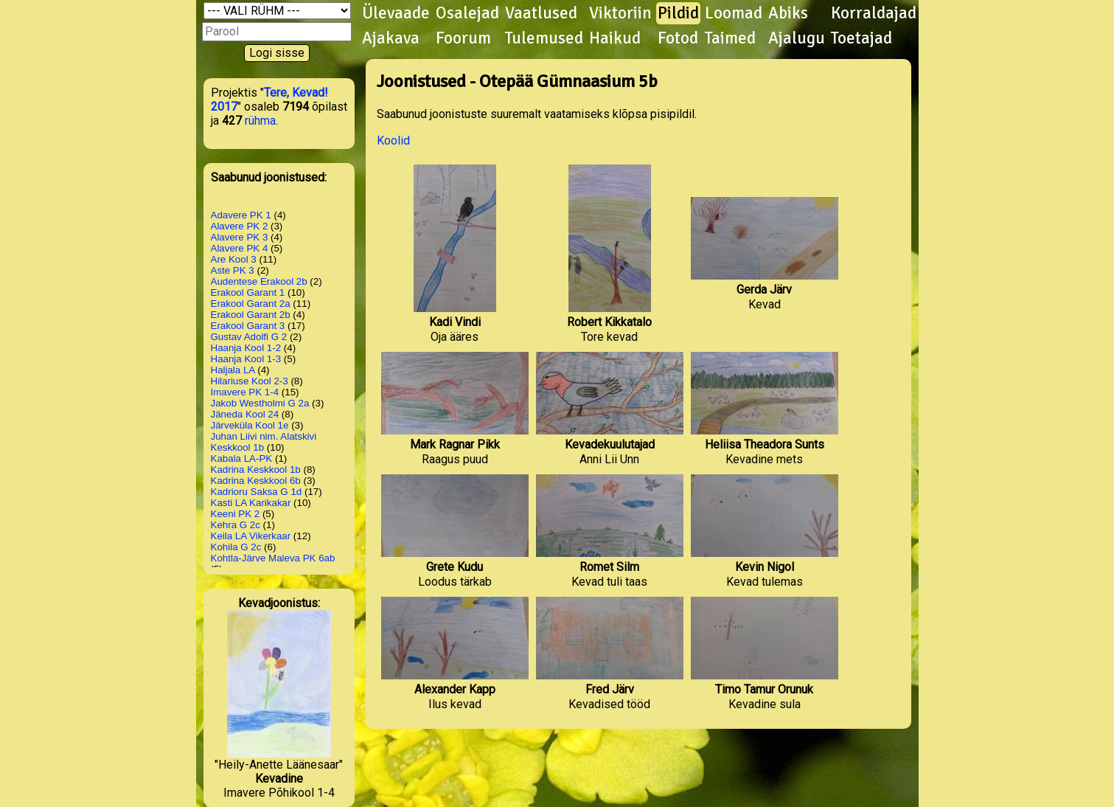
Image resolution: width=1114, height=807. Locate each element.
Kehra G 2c (235, 524)
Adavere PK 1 (241, 215)
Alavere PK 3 (239, 237)
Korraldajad (873, 13)
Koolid (393, 141)
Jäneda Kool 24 (245, 414)
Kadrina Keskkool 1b (256, 469)
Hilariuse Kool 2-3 (249, 381)
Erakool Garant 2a (250, 303)
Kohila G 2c (236, 547)
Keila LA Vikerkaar (251, 535)
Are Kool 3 (234, 259)
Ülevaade (396, 13)
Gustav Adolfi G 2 (249, 336)
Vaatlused (541, 13)
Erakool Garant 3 (248, 325)
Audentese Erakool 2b (259, 281)
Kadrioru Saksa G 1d (256, 491)
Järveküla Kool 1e (250, 425)
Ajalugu (796, 38)
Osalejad (467, 13)
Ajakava (391, 38)
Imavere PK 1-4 (245, 392)
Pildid (678, 13)
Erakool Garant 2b (250, 314)
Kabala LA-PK (242, 458)
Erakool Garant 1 (248, 292)
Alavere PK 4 (239, 248)
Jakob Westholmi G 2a (260, 403)
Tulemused (544, 38)
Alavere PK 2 (239, 226)
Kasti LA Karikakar (251, 502)
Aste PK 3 (232, 270)
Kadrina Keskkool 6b (256, 480)
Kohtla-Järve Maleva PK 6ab (273, 558)
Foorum (463, 38)
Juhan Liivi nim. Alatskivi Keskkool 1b (264, 442)
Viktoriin (620, 13)
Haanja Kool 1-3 (246, 358)
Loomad (733, 13)
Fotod (678, 38)
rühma (260, 121)
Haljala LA (233, 369)
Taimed (730, 38)
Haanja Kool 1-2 (246, 347)
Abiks (788, 13)
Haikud (615, 38)
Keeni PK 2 (235, 513)
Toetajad (861, 38)
